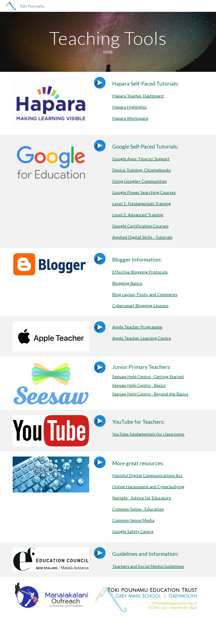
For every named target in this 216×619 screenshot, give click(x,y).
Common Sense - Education (138, 508)
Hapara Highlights (129, 106)
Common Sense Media (133, 520)
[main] (108, 41)
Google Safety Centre (133, 531)
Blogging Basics (127, 283)
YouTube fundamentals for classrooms (148, 433)
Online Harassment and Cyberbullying (148, 486)
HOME (108, 52)
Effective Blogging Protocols (140, 271)
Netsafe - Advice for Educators (141, 497)
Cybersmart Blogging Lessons (140, 305)
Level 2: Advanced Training (137, 214)
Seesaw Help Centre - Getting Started (148, 376)
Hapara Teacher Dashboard (138, 95)
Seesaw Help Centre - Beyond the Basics (150, 393)
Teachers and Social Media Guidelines (148, 566)
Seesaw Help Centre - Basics (139, 385)
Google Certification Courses (140, 225)
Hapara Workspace (130, 118)
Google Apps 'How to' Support (141, 158)
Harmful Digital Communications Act (147, 475)
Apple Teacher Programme (137, 326)
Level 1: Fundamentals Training (141, 203)
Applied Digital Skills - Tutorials (142, 237)
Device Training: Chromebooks (141, 169)
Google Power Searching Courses (144, 192)
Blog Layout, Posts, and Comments (144, 294)
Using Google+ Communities (139, 181)
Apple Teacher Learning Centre (141, 338)
